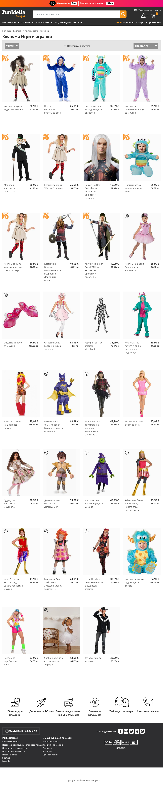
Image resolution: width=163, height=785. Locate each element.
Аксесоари (43, 22)
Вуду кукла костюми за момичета (10, 503)
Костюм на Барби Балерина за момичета (134, 267)
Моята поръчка (50, 741)
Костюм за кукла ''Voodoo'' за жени (53, 186)
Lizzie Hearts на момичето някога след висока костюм (94, 584)
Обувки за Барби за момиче (13, 344)
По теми (7, 22)
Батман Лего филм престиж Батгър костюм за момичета (53, 426)
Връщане (47, 751)
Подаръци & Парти (67, 22)
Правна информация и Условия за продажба (24, 744)
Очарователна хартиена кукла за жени (52, 346)
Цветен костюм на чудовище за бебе (133, 188)
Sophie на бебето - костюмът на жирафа (53, 661)
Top (116, 22)
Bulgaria (6, 761)
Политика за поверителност (15, 748)
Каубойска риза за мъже (93, 659)
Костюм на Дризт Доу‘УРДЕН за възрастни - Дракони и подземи (94, 270)
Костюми (24, 22)
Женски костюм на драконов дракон (12, 424)
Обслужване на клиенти (21, 731)
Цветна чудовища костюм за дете (52, 109)
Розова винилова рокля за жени (134, 423)
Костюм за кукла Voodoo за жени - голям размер (13, 267)
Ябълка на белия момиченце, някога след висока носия (134, 505)
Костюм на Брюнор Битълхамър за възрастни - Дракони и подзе (52, 272)
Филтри (10, 45)
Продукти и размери (53, 744)
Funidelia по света (10, 741)
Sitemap (6, 757)
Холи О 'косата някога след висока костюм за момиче (13, 584)
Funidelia (6, 30)
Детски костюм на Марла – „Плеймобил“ (52, 503)
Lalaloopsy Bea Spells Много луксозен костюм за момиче (53, 584)
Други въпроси (50, 754)
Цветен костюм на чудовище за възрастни (93, 109)
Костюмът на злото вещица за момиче (94, 503)
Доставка (47, 748)
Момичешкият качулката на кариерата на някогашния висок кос (92, 428)
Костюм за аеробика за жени (10, 661)
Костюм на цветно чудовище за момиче (134, 109)
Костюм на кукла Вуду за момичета (13, 108)
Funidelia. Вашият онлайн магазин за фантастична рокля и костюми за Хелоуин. (13, 14)
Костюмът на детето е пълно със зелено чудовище (133, 347)
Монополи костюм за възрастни (9, 188)
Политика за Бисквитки (13, 751)
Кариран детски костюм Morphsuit (93, 346)
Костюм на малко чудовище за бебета (134, 582)
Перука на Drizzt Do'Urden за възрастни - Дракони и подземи (93, 191)
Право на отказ (9, 754)
